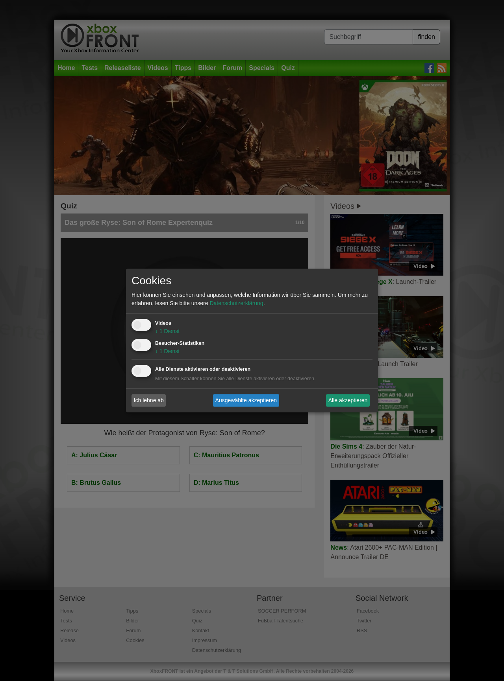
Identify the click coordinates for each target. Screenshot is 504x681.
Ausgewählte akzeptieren (246, 400)
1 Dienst (167, 331)
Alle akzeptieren (348, 400)
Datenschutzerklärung (236, 303)
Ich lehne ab (149, 400)
